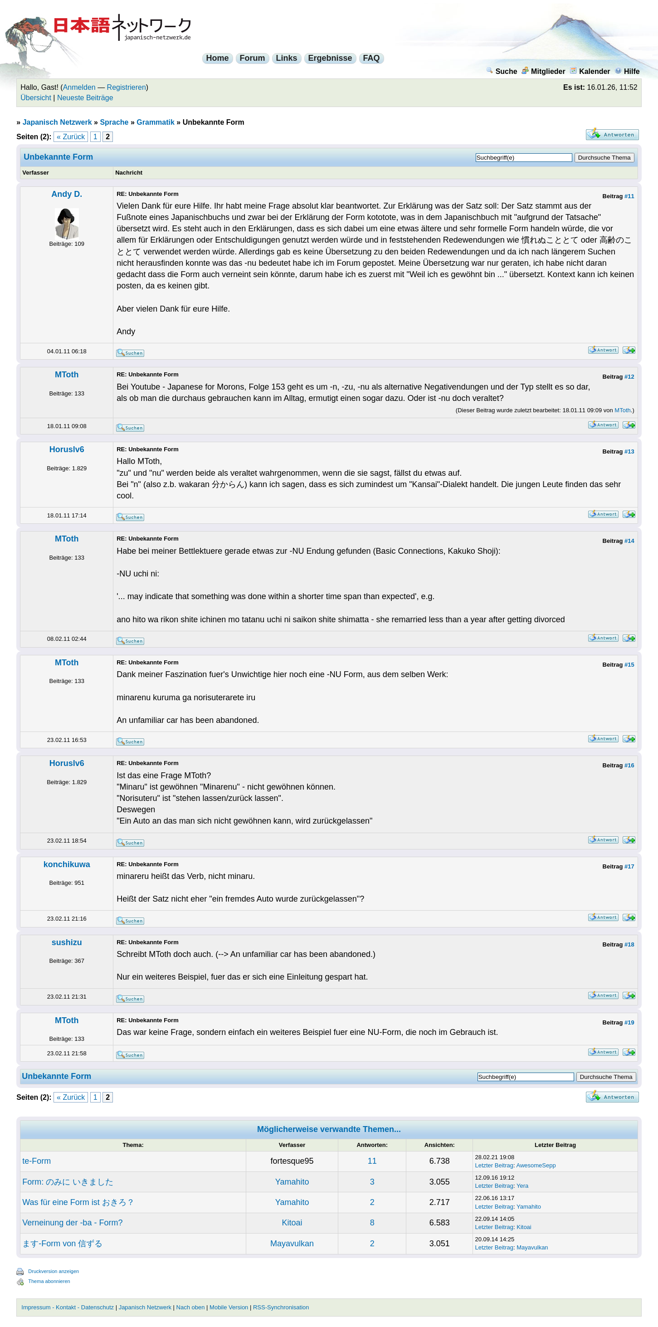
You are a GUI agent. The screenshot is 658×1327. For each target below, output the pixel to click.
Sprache (114, 122)
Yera (522, 1185)
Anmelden (79, 87)
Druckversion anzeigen (53, 1271)
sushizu (67, 942)
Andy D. (66, 194)
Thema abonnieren (49, 1281)
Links (286, 58)
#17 (629, 866)
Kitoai (292, 1222)
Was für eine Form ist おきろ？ (78, 1202)
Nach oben (190, 1307)
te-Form (36, 1161)
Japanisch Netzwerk (57, 122)
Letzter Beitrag (494, 1165)
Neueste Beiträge (85, 98)
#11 (629, 196)
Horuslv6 (66, 449)
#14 (629, 540)
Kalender (590, 71)
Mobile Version (229, 1307)
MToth (67, 374)
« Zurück (71, 137)
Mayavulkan (292, 1243)
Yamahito (292, 1181)
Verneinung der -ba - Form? (72, 1222)
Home (217, 58)
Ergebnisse (330, 58)
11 (372, 1161)
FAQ (371, 58)
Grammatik (155, 122)
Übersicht (35, 98)
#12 (629, 376)
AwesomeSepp (536, 1165)
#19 (629, 1022)
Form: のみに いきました (67, 1181)
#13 (629, 451)
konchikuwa (67, 864)
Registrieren (126, 87)
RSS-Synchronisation (281, 1307)
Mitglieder (543, 71)
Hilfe (627, 71)
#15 (629, 664)
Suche (501, 71)
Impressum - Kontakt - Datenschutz (67, 1307)
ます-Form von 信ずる (62, 1243)
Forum (252, 58)
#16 (629, 765)
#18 (629, 944)
